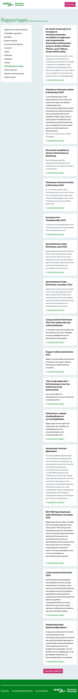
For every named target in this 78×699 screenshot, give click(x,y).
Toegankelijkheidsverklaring (22, 691)
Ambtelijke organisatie (13, 33)
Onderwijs (8, 55)
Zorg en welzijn (10, 77)
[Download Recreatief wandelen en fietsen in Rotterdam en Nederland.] (57, 153)
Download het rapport (56, 80)
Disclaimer (5, 691)
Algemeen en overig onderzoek (15, 30)
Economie (8, 48)
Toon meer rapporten (53, 671)
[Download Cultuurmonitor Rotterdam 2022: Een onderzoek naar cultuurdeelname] (59, 322)
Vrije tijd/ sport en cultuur (14, 66)
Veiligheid (8, 59)
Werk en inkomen (10, 70)
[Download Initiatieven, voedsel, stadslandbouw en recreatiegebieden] (56, 416)
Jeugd (6, 52)
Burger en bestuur (11, 41)
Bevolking (8, 37)
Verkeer (7, 62)
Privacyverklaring (41, 691)
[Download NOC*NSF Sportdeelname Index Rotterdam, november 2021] (59, 515)
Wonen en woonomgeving (14, 73)
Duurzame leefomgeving (13, 44)
